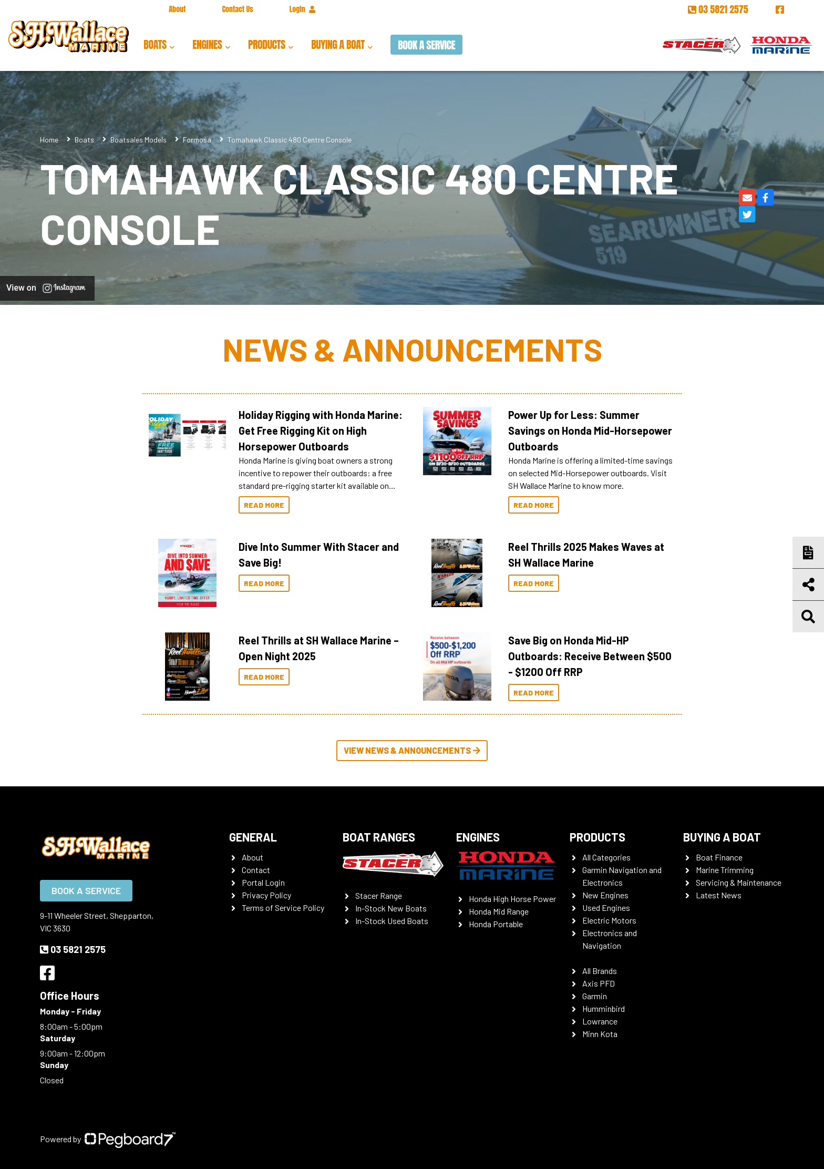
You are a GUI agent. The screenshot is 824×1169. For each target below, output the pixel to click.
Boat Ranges (379, 837)
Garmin (594, 996)
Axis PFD (598, 983)
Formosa (197, 139)
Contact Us (237, 9)
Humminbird (603, 1008)
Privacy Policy (266, 895)
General (253, 837)
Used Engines (606, 907)
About (177, 9)
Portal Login (263, 882)
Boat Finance (719, 857)
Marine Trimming (725, 870)
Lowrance (599, 1021)
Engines (207, 44)
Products (266, 44)
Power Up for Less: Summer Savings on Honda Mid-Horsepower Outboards (590, 430)
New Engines (605, 895)
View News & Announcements (412, 750)
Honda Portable (496, 924)
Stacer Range (378, 895)
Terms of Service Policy (283, 907)
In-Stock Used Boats (391, 921)
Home (49, 139)
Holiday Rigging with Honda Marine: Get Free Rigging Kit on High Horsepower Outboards (321, 430)
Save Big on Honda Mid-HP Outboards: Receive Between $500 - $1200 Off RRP (590, 656)
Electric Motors (609, 920)
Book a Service (426, 45)
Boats (154, 44)
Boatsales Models (138, 139)
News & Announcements (412, 349)
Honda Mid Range (499, 911)
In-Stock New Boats (391, 908)
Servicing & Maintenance (738, 882)
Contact (256, 870)
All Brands (599, 971)
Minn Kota (599, 1034)
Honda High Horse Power (512, 899)
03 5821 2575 (719, 9)
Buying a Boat (337, 44)
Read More (264, 504)
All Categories (606, 857)
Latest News (718, 895)
